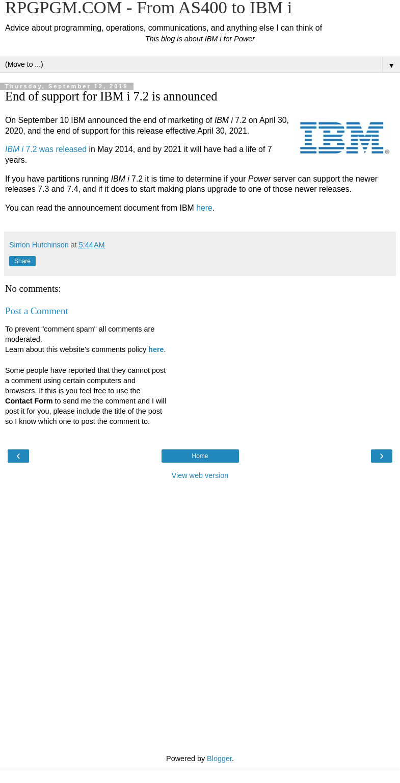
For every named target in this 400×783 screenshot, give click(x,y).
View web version (200, 475)
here (204, 208)
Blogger (219, 758)
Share (22, 261)
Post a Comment (36, 311)
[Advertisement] (200, 537)
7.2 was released (46, 149)
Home (200, 456)
